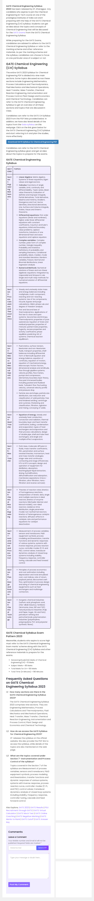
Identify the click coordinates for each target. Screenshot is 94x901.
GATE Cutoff (28, 819)
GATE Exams (19, 32)
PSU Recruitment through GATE (27, 809)
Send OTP (42, 848)
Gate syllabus (28, 124)
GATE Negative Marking (27, 816)
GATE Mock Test (25, 813)
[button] (32, 142)
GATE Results (37, 807)
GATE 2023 (24, 807)
